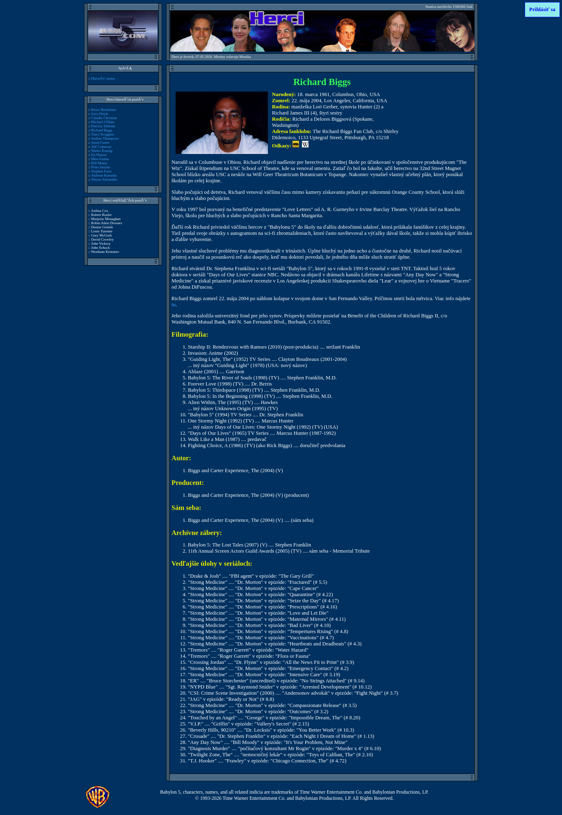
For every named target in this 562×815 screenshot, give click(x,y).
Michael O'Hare (102, 122)
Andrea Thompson (105, 138)
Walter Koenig (101, 151)
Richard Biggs (101, 130)
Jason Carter (100, 142)
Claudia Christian (104, 118)
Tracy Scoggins (102, 134)
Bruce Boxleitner (103, 110)
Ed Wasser (99, 155)
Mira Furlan (100, 159)
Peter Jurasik (100, 167)
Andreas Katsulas (104, 175)
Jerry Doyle (99, 114)
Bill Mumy (99, 163)
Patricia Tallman (103, 126)
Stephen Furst (101, 171)
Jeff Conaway (101, 147)
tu (173, 305)
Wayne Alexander (104, 179)
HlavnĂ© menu (102, 78)
